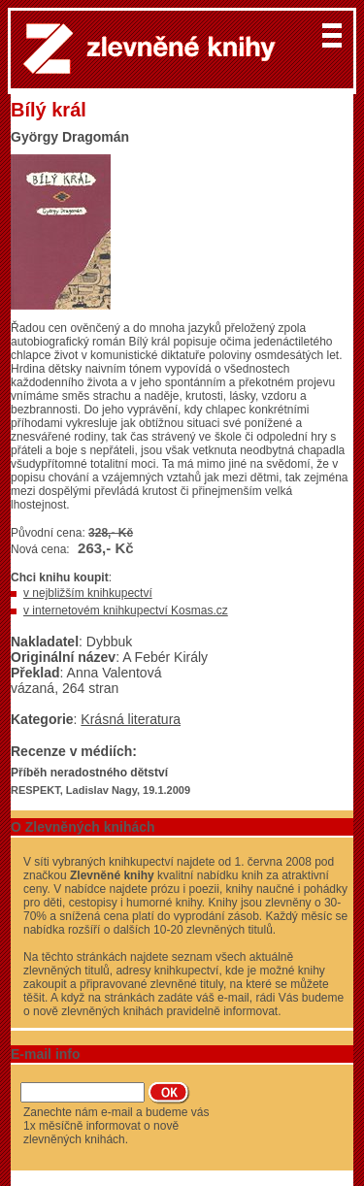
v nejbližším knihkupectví (87, 593)
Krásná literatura (131, 719)
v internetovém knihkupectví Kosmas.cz (125, 610)
